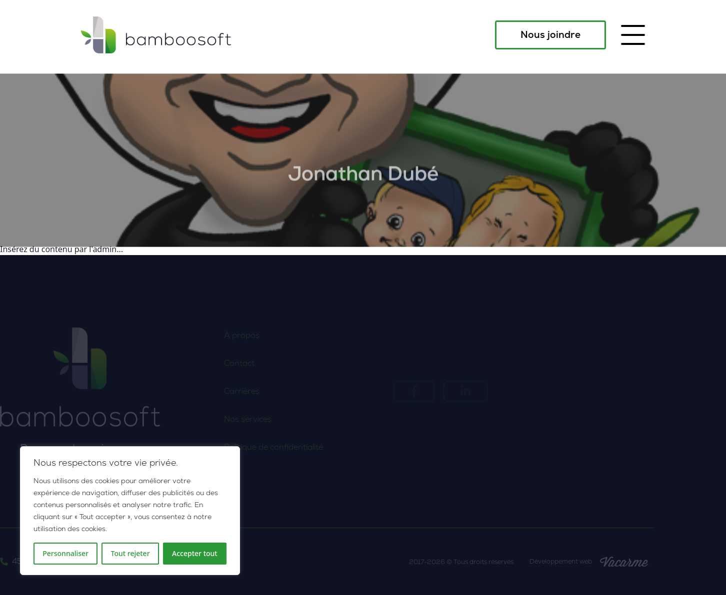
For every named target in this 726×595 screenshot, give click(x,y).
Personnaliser (65, 553)
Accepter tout (195, 553)
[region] (130, 510)
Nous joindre (550, 34)
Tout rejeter (130, 553)
